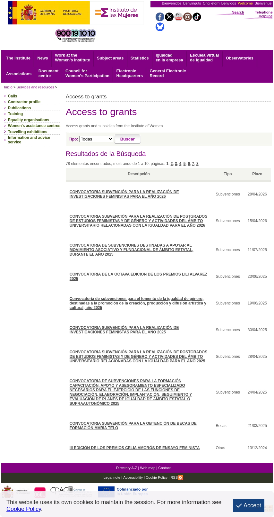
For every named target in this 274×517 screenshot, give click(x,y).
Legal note (112, 477)
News (42, 58)
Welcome (245, 3)
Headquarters (129, 73)
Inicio (8, 87)
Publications (19, 108)
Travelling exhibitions (27, 132)
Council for (87, 73)
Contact (164, 468)
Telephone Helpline (264, 14)
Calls (12, 96)
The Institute (18, 58)
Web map (148, 468)
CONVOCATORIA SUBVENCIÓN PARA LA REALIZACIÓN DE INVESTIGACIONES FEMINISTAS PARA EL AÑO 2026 (124, 194)
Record (168, 73)
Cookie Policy (156, 477)
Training (15, 114)
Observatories (239, 58)
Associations (19, 73)
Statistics (140, 58)
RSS (176, 477)
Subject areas (110, 58)
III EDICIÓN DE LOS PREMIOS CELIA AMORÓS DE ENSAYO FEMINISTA (135, 448)
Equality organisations (28, 120)
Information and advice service (29, 139)
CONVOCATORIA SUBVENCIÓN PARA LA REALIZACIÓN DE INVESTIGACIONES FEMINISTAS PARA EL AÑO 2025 (124, 329)
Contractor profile (24, 102)
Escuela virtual (204, 57)
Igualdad (169, 57)
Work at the (72, 57)
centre (49, 73)
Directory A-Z (126, 468)
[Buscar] (127, 139)
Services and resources (35, 87)
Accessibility (133, 477)
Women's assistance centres (34, 125)
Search (238, 12)
